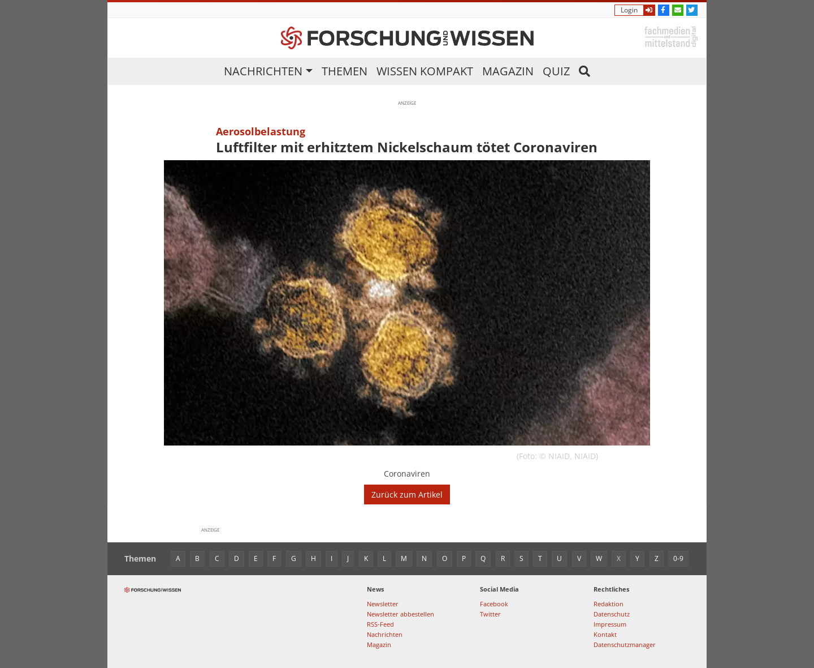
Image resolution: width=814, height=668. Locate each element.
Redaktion (609, 604)
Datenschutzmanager (625, 644)
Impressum (610, 624)
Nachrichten (263, 71)
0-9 (678, 558)
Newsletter (383, 604)
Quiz (556, 71)
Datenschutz (612, 614)
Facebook (494, 604)
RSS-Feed (380, 624)
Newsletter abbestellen (400, 614)
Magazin (508, 71)
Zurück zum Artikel (407, 494)
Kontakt (605, 634)
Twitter (490, 614)
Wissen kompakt (424, 71)
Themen (344, 71)
